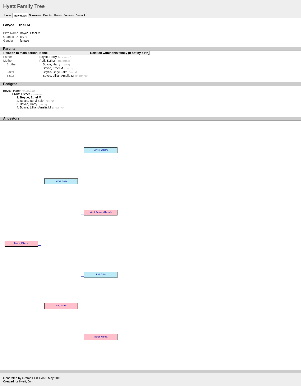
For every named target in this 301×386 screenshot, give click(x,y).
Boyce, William (101, 150)
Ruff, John (101, 274)
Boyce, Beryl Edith (60, 72)
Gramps (27, 378)
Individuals (20, 15)
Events (47, 15)
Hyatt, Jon (26, 381)
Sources (68, 15)
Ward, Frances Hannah (101, 212)
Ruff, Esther (55, 60)
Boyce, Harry (55, 57)
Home (7, 15)
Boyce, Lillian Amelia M (65, 75)
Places (57, 15)
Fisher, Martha (100, 337)
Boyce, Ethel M (58, 68)
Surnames (35, 15)
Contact (80, 15)
